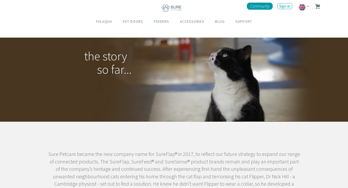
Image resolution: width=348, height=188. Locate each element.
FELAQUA (104, 21)
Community (260, 6)
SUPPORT (243, 21)
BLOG (220, 21)
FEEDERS (161, 21)
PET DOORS (133, 21)
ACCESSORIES (192, 21)
